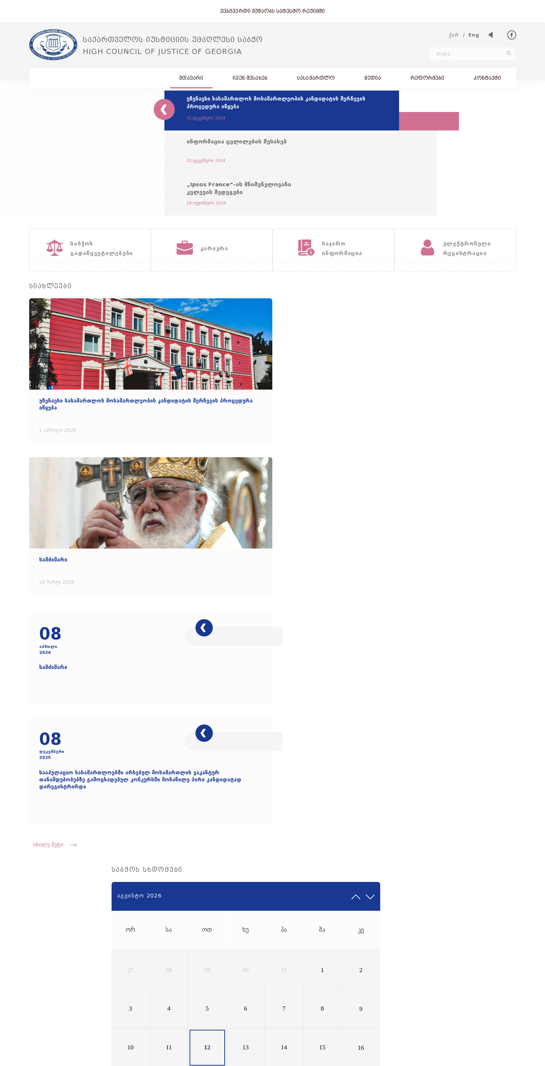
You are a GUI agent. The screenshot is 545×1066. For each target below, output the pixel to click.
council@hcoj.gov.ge (126, 956)
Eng (474, 38)
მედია (372, 81)
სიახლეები (298, 930)
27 (377, 404)
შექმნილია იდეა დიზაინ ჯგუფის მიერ (472, 1054)
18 (398, 469)
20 (440, 469)
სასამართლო (316, 81)
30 (440, 404)
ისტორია (380, 920)
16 (505, 447)
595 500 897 (498, 948)
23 (505, 469)
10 (377, 447)
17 (377, 469)
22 (483, 469)
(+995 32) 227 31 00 (58, 956)
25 (398, 491)
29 (419, 404)
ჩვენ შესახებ (250, 81)
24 (377, 491)
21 (462, 469)
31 (462, 404)
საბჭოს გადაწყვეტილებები (404, 930)
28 (398, 404)
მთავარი (191, 81)
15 (483, 447)
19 (419, 469)
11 (398, 447)
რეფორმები (427, 81)
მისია (291, 920)
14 (462, 447)
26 (419, 491)
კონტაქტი (487, 81)
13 (440, 447)
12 (419, 447)
